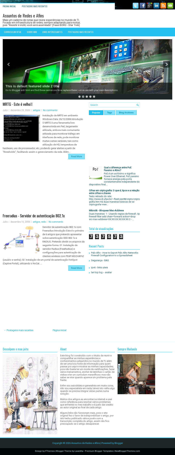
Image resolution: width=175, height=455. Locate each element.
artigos (36, 110)
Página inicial (9, 6)
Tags (109, 112)
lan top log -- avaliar (101, 272)
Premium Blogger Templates (99, 451)
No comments (50, 110)
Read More (76, 156)
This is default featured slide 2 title (32, 86)
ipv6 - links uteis (99, 267)
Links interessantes (52, 31)
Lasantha (79, 451)
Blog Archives (126, 112)
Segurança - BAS (100, 260)
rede (43, 222)
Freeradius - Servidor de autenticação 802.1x (34, 215)
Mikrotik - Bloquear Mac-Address (106, 210)
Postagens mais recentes (34, 6)
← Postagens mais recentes (18, 330)
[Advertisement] (45, 188)
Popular (96, 112)
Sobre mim (32, 31)
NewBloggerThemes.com (127, 451)
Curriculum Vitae (12, 31)
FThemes (50, 451)
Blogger (118, 443)
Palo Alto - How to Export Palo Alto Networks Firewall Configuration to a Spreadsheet (114, 254)
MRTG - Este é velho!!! (17, 104)
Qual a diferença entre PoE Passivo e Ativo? (117, 169)
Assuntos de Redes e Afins (23, 15)
